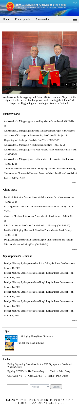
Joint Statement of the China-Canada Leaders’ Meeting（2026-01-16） (37, 225)
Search (56, 387)
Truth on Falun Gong (60, 371)
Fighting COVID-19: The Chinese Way (25, 371)
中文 (75, 2)
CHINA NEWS (14, 376)
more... (74, 182)
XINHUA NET (35, 376)
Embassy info (22, 19)
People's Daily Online (58, 376)
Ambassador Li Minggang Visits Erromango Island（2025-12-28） (36, 145)
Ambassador (42, 19)
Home (6, 19)
